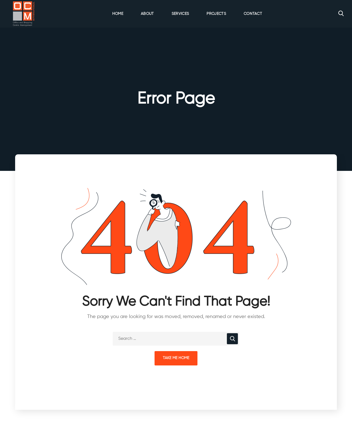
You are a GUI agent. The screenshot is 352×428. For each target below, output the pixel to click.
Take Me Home (176, 358)
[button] (341, 14)
